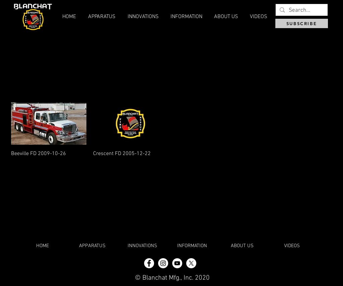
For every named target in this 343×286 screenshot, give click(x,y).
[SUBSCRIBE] (301, 23)
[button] (226, 16)
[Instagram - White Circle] (163, 263)
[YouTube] (177, 263)
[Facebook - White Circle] (149, 263)
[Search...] (301, 10)
